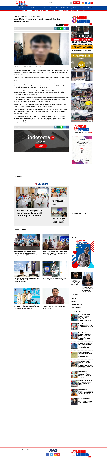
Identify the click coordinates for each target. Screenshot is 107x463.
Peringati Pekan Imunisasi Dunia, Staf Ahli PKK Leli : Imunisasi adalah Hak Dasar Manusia (59, 201)
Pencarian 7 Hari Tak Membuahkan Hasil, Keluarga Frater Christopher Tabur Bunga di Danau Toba (84, 317)
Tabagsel (29, 10)
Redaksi (24, 449)
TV (88, 8)
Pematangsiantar (80, 10)
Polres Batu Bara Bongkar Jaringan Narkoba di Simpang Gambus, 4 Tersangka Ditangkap (84, 374)
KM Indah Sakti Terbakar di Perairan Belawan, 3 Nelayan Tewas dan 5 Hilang (85, 382)
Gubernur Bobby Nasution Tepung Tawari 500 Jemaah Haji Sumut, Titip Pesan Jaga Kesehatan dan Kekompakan (27, 306)
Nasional (52, 8)
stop (66, 25)
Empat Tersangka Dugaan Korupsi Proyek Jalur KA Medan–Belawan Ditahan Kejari (85, 326)
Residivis (38, 16)
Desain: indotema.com (53, 461)
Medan (23, 10)
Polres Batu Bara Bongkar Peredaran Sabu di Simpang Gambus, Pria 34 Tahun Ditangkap (85, 391)
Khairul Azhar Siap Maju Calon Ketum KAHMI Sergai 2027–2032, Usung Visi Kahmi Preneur (54, 306)
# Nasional (74, 301)
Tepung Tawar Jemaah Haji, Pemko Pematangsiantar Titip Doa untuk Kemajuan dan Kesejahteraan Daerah (25, 253)
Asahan (53, 10)
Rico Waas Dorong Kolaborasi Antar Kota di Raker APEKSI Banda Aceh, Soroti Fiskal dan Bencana (27, 280)
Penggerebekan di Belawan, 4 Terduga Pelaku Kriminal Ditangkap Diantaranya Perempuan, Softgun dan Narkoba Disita (85, 365)
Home (16, 8)
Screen (76, 2)
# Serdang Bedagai (76, 304)
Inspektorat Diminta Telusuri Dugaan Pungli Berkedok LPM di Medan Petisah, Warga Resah (85, 354)
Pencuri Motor (24, 16)
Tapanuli (36, 10)
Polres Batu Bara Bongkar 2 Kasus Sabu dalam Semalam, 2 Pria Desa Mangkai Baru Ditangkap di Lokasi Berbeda (84, 336)
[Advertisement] (41, 164)
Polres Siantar (32, 16)
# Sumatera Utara (76, 307)
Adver (80, 8)
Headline (22, 8)
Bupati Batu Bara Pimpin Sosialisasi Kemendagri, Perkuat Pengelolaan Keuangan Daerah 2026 (58, 220)
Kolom (75, 8)
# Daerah (73, 298)
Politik (63, 8)
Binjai (41, 10)
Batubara (66, 10)
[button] (91, 7)
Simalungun (59, 10)
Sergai (72, 10)
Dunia (58, 8)
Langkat (47, 10)
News (27, 8)
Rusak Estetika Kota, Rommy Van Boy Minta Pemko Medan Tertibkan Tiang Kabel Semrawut (85, 400)
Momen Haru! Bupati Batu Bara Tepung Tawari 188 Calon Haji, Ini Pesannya (30, 213)
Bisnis (32, 8)
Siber (29, 449)
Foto (84, 8)
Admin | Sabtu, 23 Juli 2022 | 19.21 (20, 25)
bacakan (60, 25)
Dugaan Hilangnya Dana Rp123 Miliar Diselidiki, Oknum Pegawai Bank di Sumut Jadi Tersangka (85, 345)
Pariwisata (39, 8)
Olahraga (69, 8)
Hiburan (46, 8)
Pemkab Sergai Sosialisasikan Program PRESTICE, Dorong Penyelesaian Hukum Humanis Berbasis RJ (55, 253)
